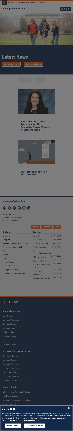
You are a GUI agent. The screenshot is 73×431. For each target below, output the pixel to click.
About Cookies (13, 425)
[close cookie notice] (68, 408)
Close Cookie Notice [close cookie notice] (34, 425)
